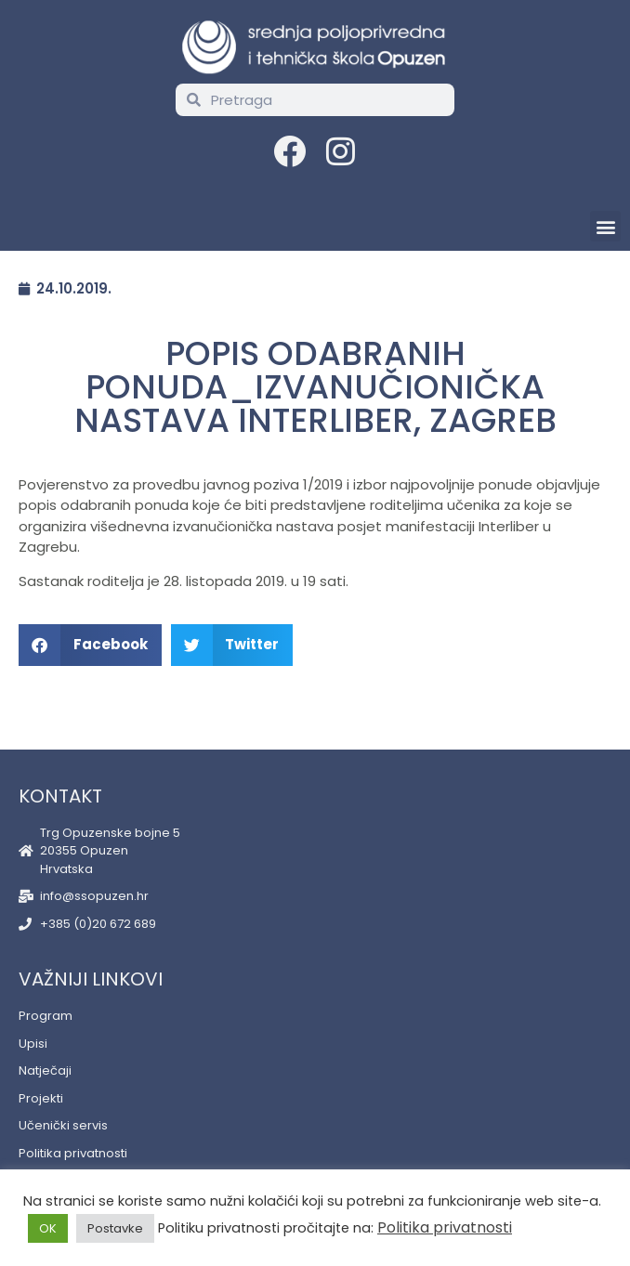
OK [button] (48, 1228)
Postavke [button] (115, 1228)
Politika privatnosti (444, 1227)
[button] (605, 226)
